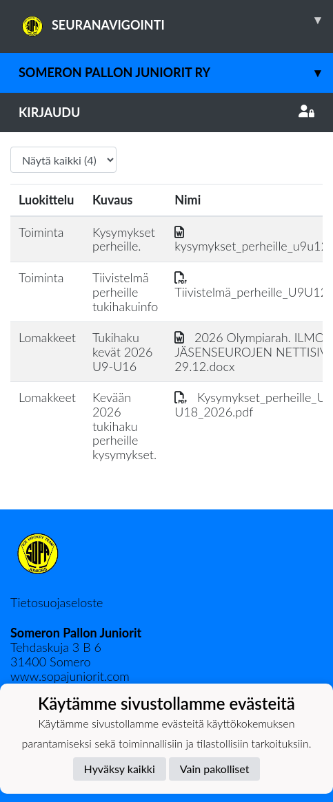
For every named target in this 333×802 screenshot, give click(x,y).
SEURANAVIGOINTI (176, 20)
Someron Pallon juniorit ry (176, 72)
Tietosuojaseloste (56, 602)
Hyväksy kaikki (119, 768)
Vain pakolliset (215, 768)
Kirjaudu (166, 112)
